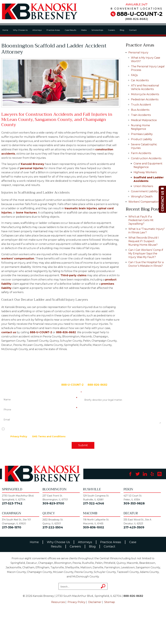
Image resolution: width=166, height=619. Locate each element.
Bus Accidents (140, 109)
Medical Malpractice (144, 120)
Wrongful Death (142, 196)
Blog (122, 30)
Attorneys (37, 30)
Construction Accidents (146, 158)
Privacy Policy (18, 436)
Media (84, 30)
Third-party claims (73, 275)
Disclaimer (94, 602)
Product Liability (141, 139)
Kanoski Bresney (32, 164)
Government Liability (144, 191)
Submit (83, 445)
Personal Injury (138, 52)
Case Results (70, 30)
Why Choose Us (20, 30)
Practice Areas (53, 30)
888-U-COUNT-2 (139, 14)
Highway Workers (145, 172)
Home (5, 30)
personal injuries (31, 168)
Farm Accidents (141, 153)
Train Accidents (141, 115)
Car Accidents (140, 80)
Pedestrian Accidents (144, 99)
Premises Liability (142, 134)
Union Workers (143, 186)
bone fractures (26, 212)
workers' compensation (17, 258)
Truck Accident (141, 104)
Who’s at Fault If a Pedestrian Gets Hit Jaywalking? (141, 220)
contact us (8, 332)
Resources (58, 602)
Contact (133, 30)
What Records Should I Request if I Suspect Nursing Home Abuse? (143, 241)
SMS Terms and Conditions (48, 436)
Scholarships (97, 30)
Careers (111, 30)
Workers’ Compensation (143, 201)
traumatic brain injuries (81, 208)
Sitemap (109, 602)
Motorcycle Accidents (145, 94)
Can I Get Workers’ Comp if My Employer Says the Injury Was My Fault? (145, 253)
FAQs (134, 75)
